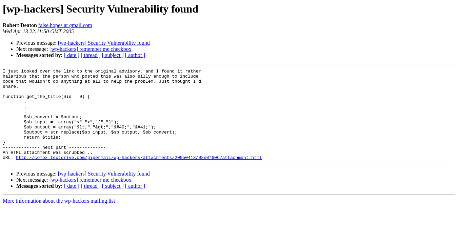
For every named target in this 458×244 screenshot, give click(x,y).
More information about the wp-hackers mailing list (59, 219)
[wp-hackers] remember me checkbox (90, 49)
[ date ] (71, 55)
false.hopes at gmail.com (65, 25)
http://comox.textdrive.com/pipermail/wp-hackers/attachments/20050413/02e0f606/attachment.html (139, 175)
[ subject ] (113, 55)
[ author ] (135, 55)
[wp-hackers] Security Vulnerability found (104, 43)
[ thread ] (91, 55)
